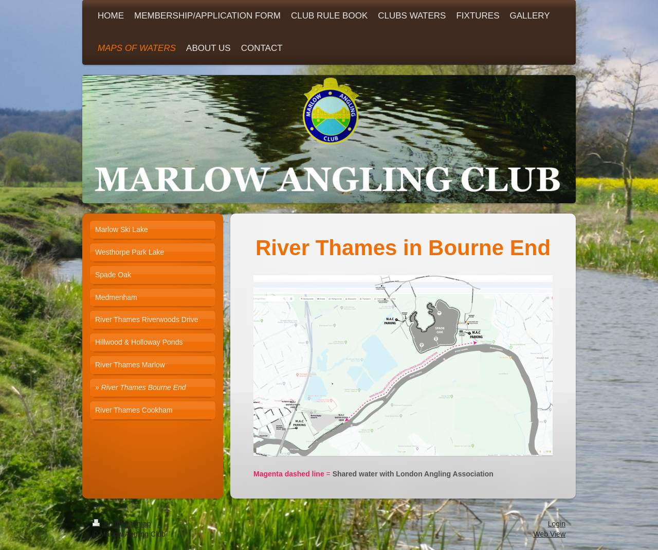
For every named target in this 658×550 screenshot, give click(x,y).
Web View (549, 534)
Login (556, 524)
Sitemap (137, 524)
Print (107, 524)
